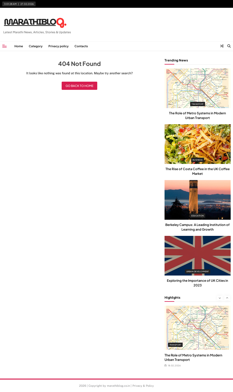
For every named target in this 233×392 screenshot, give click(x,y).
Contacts (81, 46)
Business (198, 160)
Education (197, 215)
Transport (197, 104)
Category (36, 46)
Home (18, 46)
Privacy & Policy (143, 385)
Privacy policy (58, 46)
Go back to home (79, 86)
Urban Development (197, 271)
